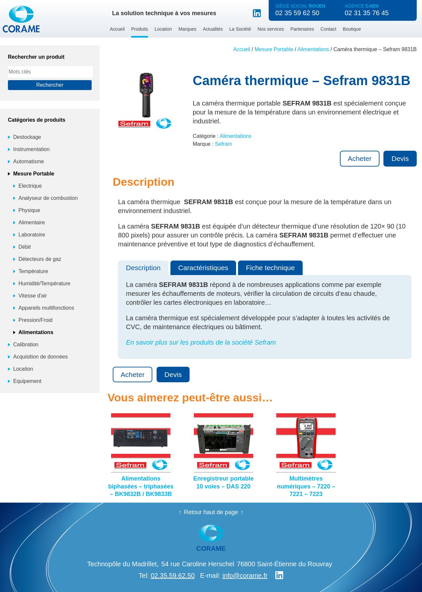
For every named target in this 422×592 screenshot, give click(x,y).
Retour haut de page (211, 512)
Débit (24, 247)
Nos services (270, 29)
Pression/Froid (35, 320)
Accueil (117, 29)
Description (143, 267)
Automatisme (28, 161)
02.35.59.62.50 (173, 575)
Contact (328, 29)
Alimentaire (31, 222)
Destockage (27, 137)
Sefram (223, 144)
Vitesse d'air (32, 295)
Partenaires (302, 29)
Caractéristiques (203, 267)
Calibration (25, 344)
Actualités (213, 29)
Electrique (30, 186)
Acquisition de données (40, 356)
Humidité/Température (44, 283)
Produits (139, 29)
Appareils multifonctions (46, 308)
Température (33, 271)
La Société (240, 29)
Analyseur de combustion (48, 198)
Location (163, 29)
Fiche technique (270, 267)
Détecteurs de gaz (39, 259)
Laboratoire (31, 234)
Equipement (27, 381)
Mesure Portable (274, 49)
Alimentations (313, 49)
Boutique (352, 29)
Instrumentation (31, 149)
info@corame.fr (244, 575)
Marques (187, 29)
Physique (29, 210)
